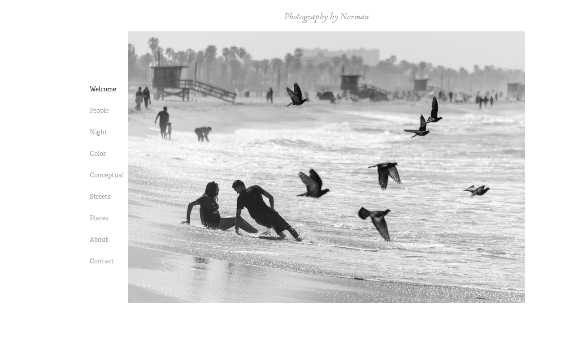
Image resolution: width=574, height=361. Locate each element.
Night (98, 132)
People (99, 111)
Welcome (103, 89)
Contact (102, 261)
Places (99, 218)
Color (98, 154)
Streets (100, 197)
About (99, 240)
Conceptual (107, 175)
